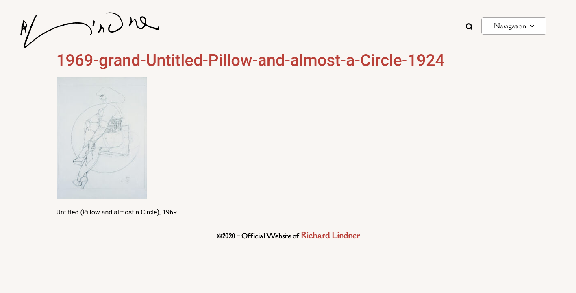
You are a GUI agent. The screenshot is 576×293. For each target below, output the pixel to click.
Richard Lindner (330, 235)
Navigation (514, 26)
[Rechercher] (469, 27)
